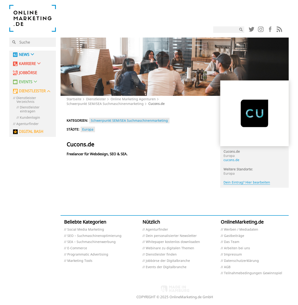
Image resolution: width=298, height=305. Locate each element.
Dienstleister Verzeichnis (26, 100)
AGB (227, 267)
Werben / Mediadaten (241, 230)
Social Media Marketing (85, 230)
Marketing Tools (79, 261)
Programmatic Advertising (87, 254)
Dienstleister (96, 99)
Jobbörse (28, 73)
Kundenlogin (30, 118)
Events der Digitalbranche (166, 267)
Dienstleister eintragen (30, 109)
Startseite (74, 99)
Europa (87, 129)
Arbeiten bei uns (237, 248)
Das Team (231, 242)
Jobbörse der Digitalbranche (168, 261)
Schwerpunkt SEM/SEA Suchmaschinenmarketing (105, 103)
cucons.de (231, 160)
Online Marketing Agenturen (133, 99)
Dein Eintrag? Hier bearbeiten (247, 182)
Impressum (233, 254)
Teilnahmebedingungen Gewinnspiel (253, 273)
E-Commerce (77, 248)
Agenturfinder (27, 124)
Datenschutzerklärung (241, 261)
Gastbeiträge (234, 236)
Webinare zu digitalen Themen (170, 248)
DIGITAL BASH (31, 131)
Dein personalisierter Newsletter (171, 236)
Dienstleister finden (161, 254)
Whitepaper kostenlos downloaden (173, 242)
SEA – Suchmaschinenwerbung (91, 242)
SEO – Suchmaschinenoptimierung (94, 236)
